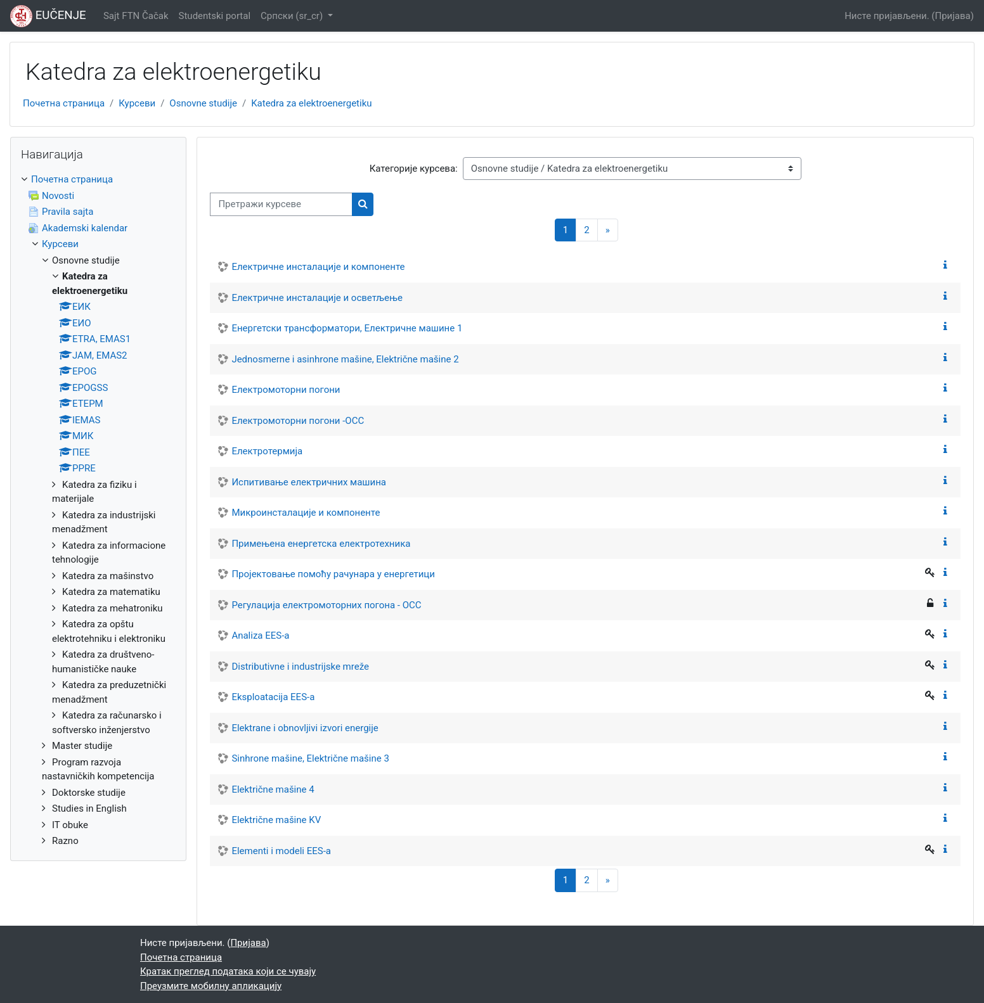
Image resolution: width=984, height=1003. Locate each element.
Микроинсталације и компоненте (305, 512)
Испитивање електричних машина (308, 482)
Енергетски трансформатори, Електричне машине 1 (346, 328)
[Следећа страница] (607, 230)
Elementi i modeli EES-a (281, 851)
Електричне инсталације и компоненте (318, 266)
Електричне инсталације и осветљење (317, 297)
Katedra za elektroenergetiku (311, 103)
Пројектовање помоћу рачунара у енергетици (333, 574)
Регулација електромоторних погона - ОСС (326, 605)
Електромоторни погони (285, 389)
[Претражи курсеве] (281, 204)
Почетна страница (64, 103)
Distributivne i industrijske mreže (300, 666)
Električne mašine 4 (272, 789)
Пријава (953, 16)
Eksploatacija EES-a (272, 697)
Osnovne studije (203, 103)
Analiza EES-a (260, 635)
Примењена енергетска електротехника (320, 543)
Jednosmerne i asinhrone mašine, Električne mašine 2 (344, 359)
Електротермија (266, 451)
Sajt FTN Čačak (136, 16)
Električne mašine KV (276, 820)
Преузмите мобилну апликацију (211, 986)
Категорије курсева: (414, 168)
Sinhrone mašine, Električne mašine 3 (310, 758)
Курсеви (137, 103)
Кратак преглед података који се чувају (228, 971)
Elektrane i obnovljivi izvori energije (304, 728)
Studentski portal (215, 16)
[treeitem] (98, 510)
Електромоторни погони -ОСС (297, 420)
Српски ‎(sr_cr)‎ (293, 16)
